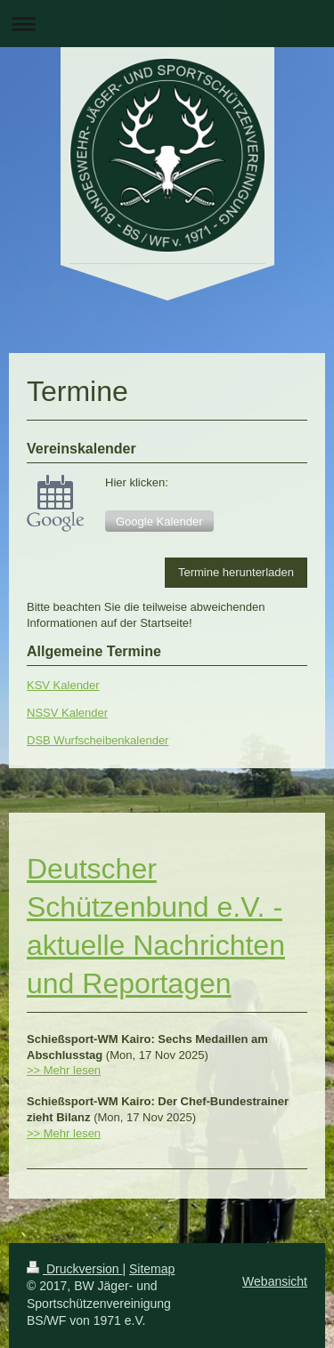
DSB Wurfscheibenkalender (97, 740)
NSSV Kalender (67, 712)
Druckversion (74, 1269)
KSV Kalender (63, 685)
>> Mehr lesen (64, 1070)
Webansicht (274, 1281)
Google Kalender (159, 521)
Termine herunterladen (236, 572)
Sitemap (152, 1269)
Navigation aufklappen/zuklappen (167, 23)
